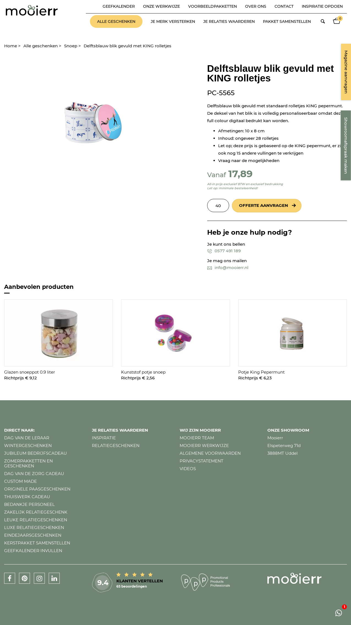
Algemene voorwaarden (210, 453)
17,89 (240, 174)
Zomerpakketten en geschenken (28, 463)
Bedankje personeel (29, 504)
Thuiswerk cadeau (27, 496)
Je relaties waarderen (229, 21)
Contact (284, 6)
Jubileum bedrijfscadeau (35, 453)
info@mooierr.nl (227, 267)
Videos (188, 468)
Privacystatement (201, 461)
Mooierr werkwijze (204, 445)
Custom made (20, 481)
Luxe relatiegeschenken (34, 527)
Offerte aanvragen (263, 205)
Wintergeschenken (28, 445)
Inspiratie (104, 437)
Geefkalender (119, 6)
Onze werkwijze (161, 6)
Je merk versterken (173, 21)
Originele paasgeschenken (37, 489)
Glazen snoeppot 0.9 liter (29, 372)
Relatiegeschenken (115, 445)
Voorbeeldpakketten (212, 6)
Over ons (255, 6)
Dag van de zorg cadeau (34, 473)
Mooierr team (197, 437)
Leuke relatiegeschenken (35, 519)
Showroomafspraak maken (346, 145)
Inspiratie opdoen (322, 6)
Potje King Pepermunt (261, 372)
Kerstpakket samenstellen (37, 542)
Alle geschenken (116, 21)
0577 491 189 (224, 250)
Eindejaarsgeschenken (32, 535)
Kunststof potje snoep (143, 372)
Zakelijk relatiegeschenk (35, 512)
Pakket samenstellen (287, 21)
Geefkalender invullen (33, 550)
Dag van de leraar (26, 437)
